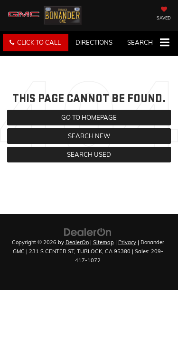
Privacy (127, 242)
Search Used (89, 154)
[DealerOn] (88, 231)
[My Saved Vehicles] (164, 14)
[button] (35, 42)
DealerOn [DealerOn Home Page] (77, 242)
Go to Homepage (89, 117)
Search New (89, 136)
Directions (93, 42)
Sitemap (103, 242)
